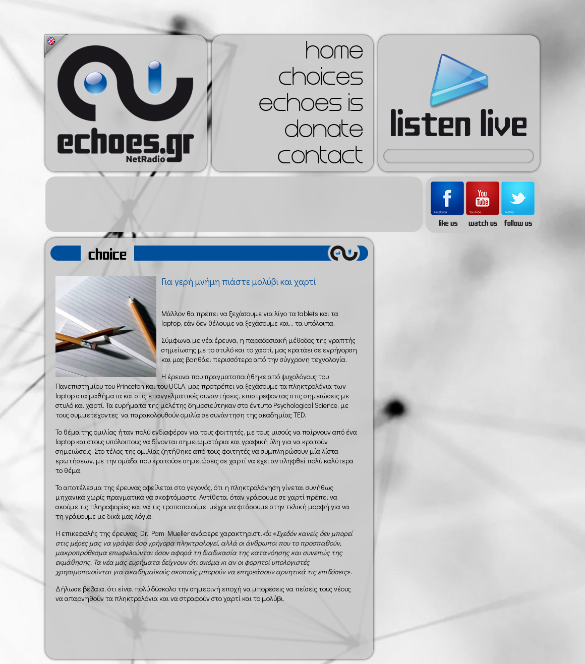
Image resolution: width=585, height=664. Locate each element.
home (334, 53)
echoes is (311, 105)
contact (320, 158)
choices (320, 79)
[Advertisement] (234, 204)
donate (323, 132)
